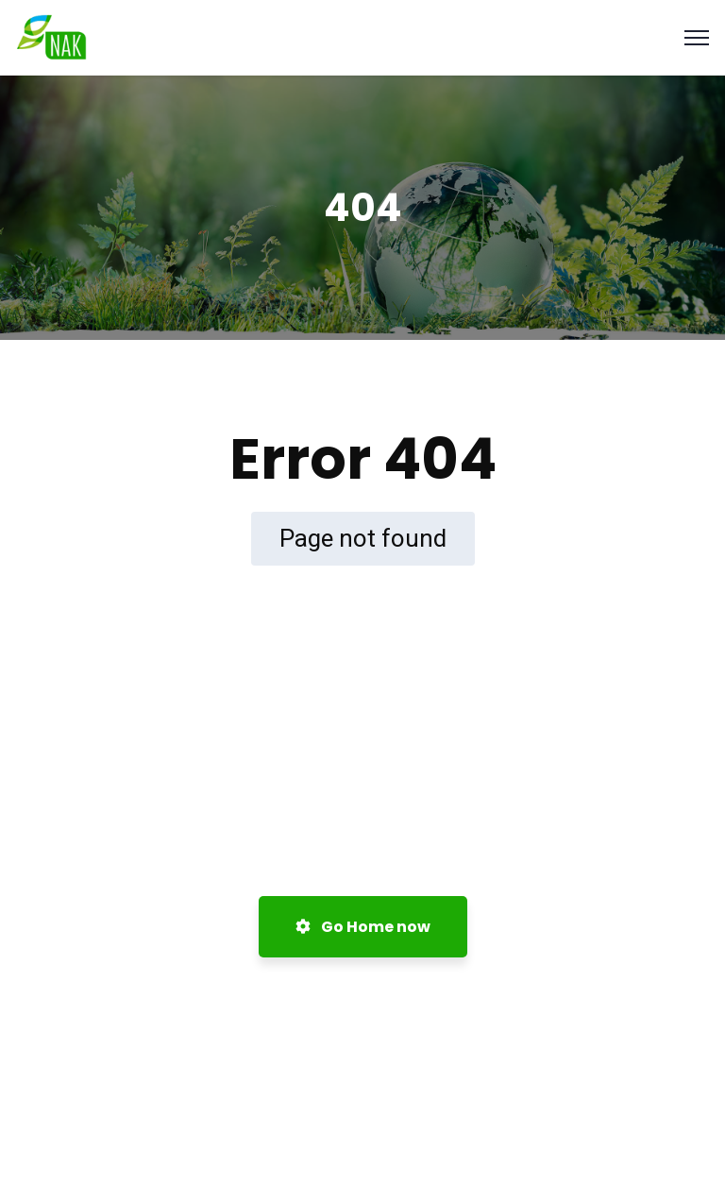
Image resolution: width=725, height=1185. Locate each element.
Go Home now (362, 927)
